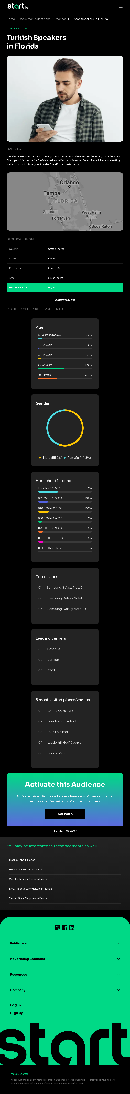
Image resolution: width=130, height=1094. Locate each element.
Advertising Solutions (27, 959)
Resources (18, 974)
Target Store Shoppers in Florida (28, 898)
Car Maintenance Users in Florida (28, 879)
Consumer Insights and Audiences (43, 19)
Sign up (16, 1013)
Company (17, 990)
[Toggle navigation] (120, 6)
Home (11, 19)
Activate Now (65, 300)
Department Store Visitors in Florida (30, 888)
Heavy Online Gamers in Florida (27, 869)
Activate (65, 814)
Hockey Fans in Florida (22, 859)
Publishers (18, 943)
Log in (15, 1005)
